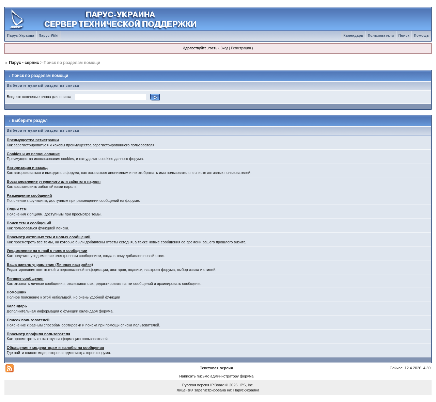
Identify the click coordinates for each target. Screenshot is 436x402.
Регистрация (241, 48)
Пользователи (381, 35)
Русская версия (195, 385)
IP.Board (217, 385)
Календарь (353, 35)
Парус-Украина (20, 35)
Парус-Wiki (49, 35)
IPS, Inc (246, 385)
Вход (224, 48)
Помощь (421, 35)
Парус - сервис (24, 62)
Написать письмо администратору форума (216, 376)
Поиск (404, 35)
